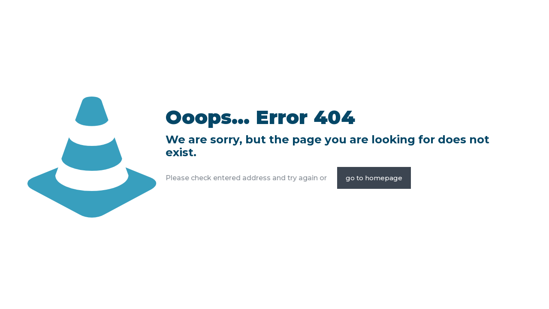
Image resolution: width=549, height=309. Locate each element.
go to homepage (374, 178)
